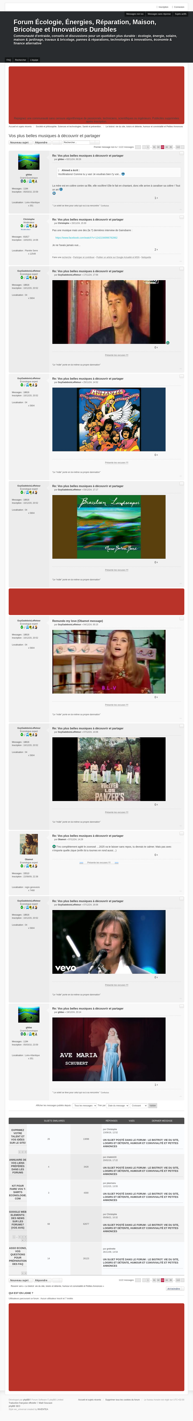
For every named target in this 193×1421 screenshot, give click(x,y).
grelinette (111, 1249)
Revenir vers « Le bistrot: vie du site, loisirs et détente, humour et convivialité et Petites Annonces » (57, 1286)
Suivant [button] (182, 147)
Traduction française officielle (22, 1403)
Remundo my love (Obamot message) (77, 620)
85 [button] (171, 147)
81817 (26, 237)
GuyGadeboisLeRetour (29, 271)
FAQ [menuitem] (9, 60)
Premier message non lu (105, 147)
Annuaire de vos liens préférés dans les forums (17, 1166)
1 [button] (147, 147)
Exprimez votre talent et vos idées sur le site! (18, 1136)
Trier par (113, 1105)
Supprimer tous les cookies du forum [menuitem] (122, 1400)
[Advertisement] (97, 92)
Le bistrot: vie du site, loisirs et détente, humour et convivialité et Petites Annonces (141, 1143)
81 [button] (154, 147)
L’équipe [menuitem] (34, 60)
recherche (66, 257)
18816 (26, 285)
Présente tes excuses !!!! (116, 355)
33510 (26, 873)
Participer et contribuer (84, 257)
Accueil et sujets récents (89, 1400)
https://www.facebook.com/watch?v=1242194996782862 (87, 237)
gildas (29, 174)
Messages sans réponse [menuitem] (159, 14)
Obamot (29, 859)
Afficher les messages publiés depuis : (66, 1105)
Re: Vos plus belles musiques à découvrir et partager (88, 155)
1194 (25, 188)
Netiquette (146, 257)
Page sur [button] (138, 147)
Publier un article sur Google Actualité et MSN (117, 257)
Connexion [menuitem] (179, 7)
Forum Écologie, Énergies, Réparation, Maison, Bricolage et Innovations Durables (85, 25)
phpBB (26, 1400)
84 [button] (167, 147)
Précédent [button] (144, 147)
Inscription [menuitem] (163, 7)
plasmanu (111, 1183)
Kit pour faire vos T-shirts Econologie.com (18, 1192)
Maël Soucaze (45, 1403)
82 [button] (158, 147)
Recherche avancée (97, 142)
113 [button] (178, 147)
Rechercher (92, 142)
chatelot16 (111, 1157)
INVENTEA (43, 1409)
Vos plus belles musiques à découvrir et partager (54, 135)
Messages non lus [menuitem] (134, 14)
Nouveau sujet (19, 142)
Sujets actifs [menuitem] (180, 14)
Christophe (28, 219)
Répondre (41, 142)
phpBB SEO (14, 1406)
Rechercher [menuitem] (20, 60)
